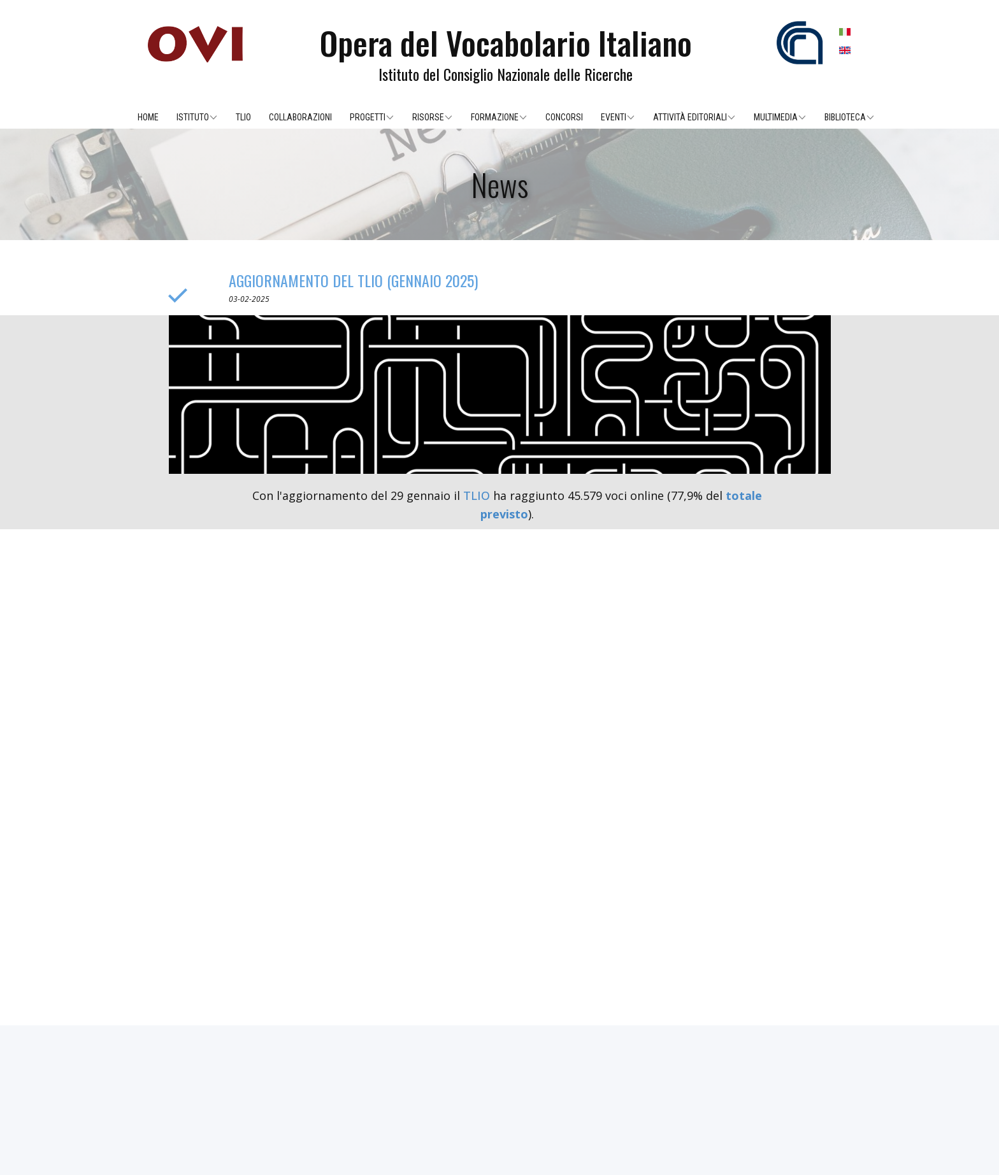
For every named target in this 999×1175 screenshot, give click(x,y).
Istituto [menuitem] (192, 117)
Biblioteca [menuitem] (845, 117)
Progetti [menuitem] (367, 117)
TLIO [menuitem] (243, 117)
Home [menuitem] (148, 117)
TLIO (476, 495)
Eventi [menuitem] (613, 117)
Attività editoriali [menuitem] (690, 117)
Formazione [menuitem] (495, 117)
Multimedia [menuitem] (776, 117)
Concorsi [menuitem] (564, 117)
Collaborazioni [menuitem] (300, 117)
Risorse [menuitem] (428, 117)
